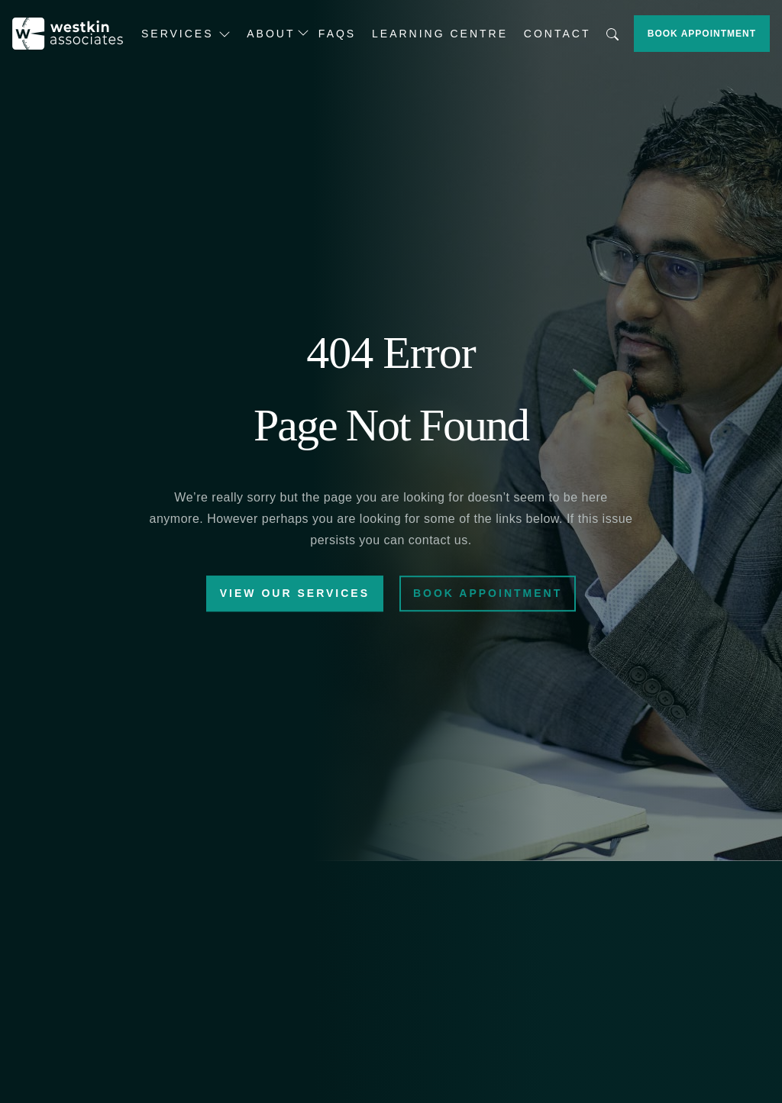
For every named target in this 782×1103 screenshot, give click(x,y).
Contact (557, 33)
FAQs (337, 33)
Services (186, 33)
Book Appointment (702, 33)
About (271, 33)
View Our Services (295, 594)
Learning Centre (440, 33)
